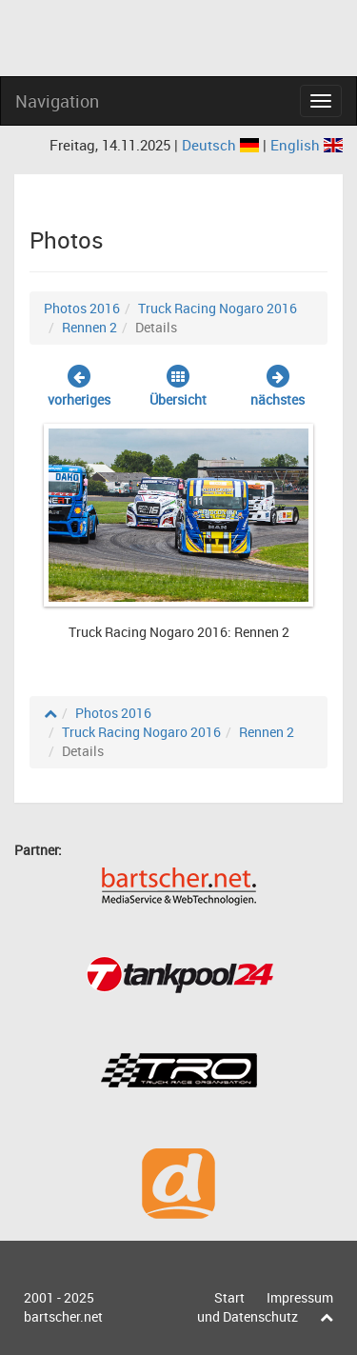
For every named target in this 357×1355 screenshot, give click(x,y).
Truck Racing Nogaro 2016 (217, 308)
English (306, 144)
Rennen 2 (89, 327)
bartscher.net (63, 1316)
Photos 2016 (82, 308)
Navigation (57, 101)
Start (229, 1297)
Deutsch (222, 144)
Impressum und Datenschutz (265, 1306)
